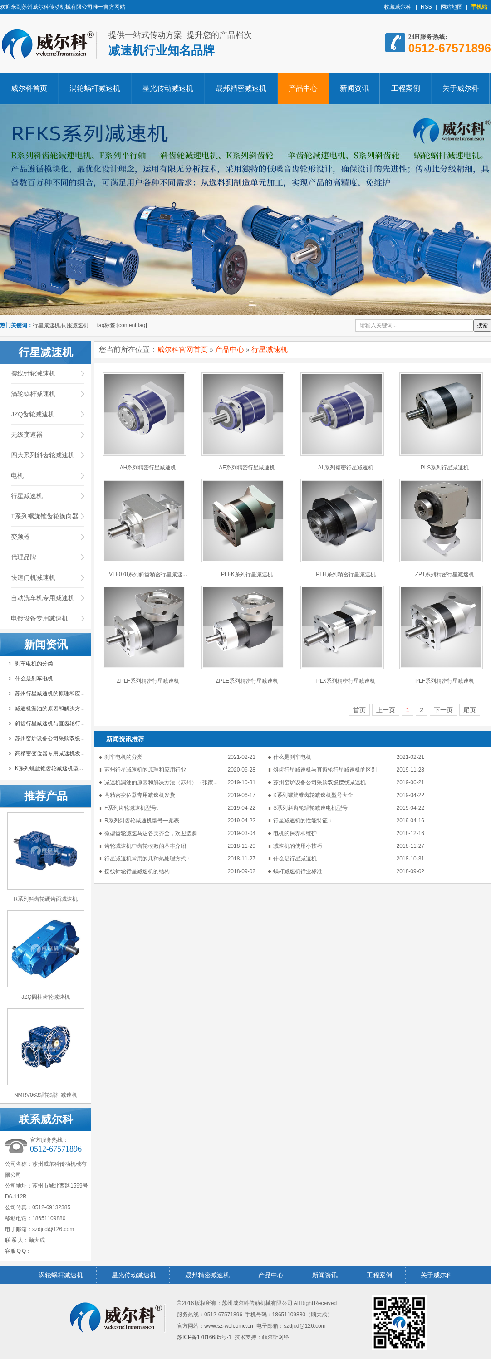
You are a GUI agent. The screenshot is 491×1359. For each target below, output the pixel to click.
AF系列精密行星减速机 (247, 467)
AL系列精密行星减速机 (346, 467)
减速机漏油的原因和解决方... (50, 708)
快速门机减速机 (33, 577)
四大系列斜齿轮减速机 (42, 455)
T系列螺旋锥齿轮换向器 (45, 516)
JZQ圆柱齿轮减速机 (45, 997)
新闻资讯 (354, 88)
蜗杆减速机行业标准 (297, 871)
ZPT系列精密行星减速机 (445, 574)
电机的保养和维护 (295, 833)
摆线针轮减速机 (33, 373)
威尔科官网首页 (182, 349)
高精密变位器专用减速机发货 (139, 795)
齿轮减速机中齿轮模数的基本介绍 (145, 846)
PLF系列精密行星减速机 (444, 681)
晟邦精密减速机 (241, 88)
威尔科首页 (29, 88)
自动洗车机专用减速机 (42, 597)
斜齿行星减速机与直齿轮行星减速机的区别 (325, 770)
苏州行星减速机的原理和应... (50, 693)
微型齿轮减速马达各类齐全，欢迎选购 (150, 833)
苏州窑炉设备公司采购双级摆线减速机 (319, 782)
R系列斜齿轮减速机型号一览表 (141, 820)
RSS (426, 7)
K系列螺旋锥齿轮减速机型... (49, 768)
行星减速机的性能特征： (303, 820)
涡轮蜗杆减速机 (94, 88)
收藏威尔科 (398, 7)
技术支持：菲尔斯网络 (262, 1337)
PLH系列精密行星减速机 (345, 574)
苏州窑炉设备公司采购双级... (50, 738)
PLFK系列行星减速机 (247, 574)
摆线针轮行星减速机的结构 (137, 871)
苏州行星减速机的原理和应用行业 (145, 770)
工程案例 (405, 88)
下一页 (443, 710)
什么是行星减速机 (295, 858)
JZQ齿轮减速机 (32, 414)
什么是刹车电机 (34, 678)
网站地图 (451, 7)
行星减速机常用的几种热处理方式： (147, 858)
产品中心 (303, 88)
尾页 (469, 710)
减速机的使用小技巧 (297, 846)
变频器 (20, 536)
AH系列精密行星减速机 (148, 467)
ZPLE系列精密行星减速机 (247, 681)
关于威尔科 (460, 88)
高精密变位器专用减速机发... (50, 753)
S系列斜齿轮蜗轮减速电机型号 (310, 808)
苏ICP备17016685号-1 (204, 1337)
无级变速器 (27, 434)
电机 (17, 475)
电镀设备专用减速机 (39, 618)
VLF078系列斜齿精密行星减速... (148, 574)
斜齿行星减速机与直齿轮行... (50, 723)
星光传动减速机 (167, 88)
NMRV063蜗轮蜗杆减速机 (45, 1095)
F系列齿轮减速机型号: (131, 808)
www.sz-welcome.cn (228, 1326)
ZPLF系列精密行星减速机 (148, 681)
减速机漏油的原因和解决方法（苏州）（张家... (161, 782)
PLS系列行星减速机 (445, 467)
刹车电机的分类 (34, 663)
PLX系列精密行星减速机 (346, 681)
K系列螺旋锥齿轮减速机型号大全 (313, 795)
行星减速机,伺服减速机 (60, 325)
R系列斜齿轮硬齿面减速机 (46, 899)
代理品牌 (23, 557)
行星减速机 (27, 495)
